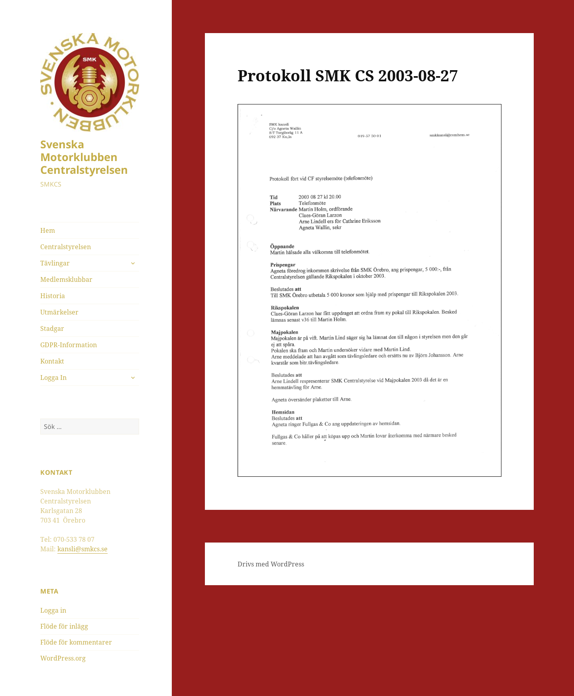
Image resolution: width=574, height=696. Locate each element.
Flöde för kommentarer (76, 642)
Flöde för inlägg (64, 626)
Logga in (53, 610)
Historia (52, 295)
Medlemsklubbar (66, 279)
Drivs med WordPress (271, 564)
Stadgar (52, 328)
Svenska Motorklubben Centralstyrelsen (84, 157)
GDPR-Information (68, 344)
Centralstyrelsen (65, 246)
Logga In (53, 377)
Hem (47, 230)
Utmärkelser (59, 312)
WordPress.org (63, 658)
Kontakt (52, 361)
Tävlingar (55, 263)
